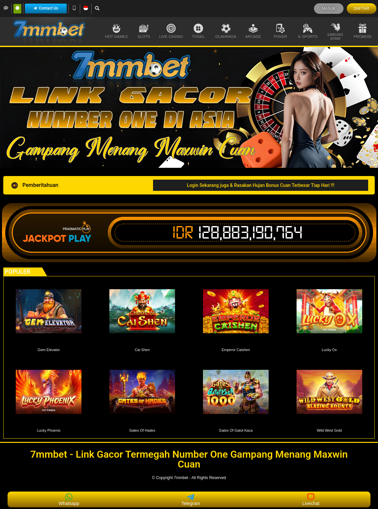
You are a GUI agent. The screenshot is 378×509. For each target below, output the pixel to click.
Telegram (190, 499)
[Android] (17, 8)
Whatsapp (68, 499)
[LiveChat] (6, 8)
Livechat (310, 499)
